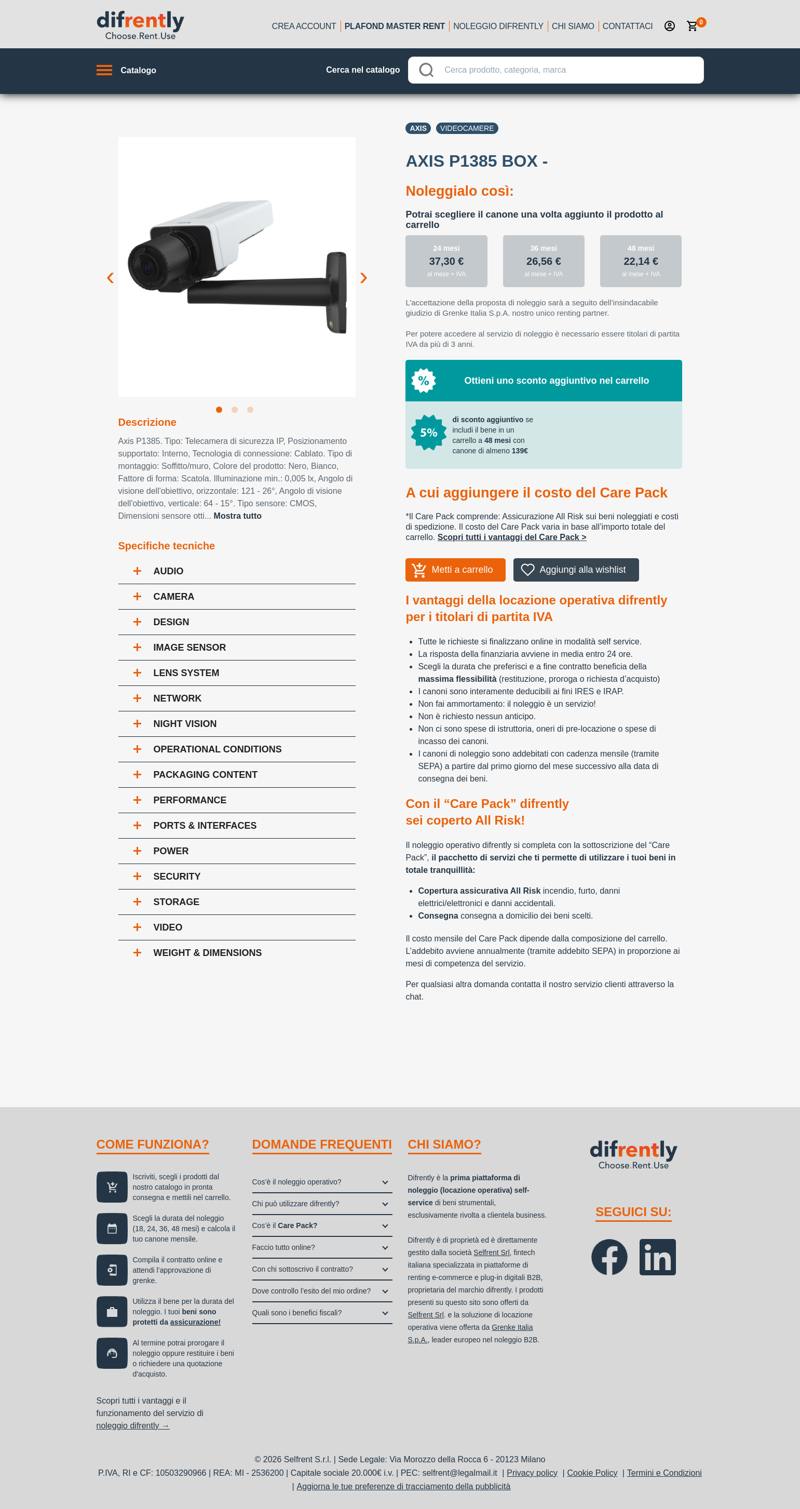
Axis (418, 128)
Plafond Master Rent (395, 26)
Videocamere (467, 128)
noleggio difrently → (133, 1425)
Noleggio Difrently (498, 26)
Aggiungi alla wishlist (582, 569)
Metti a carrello (462, 569)
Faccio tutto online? (283, 1247)
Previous (110, 268)
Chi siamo (573, 26)
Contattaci (628, 26)
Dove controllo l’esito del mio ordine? (311, 1291)
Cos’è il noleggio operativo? (297, 1182)
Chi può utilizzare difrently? (296, 1204)
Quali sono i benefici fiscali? (297, 1313)
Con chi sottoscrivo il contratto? (303, 1269)
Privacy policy (532, 1472)
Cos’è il (285, 1225)
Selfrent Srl (491, 1252)
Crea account (304, 26)
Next (363, 268)
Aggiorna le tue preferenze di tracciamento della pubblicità (404, 1486)
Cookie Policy (592, 1472)
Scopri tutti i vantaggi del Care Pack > (512, 537)
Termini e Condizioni (664, 1472)
